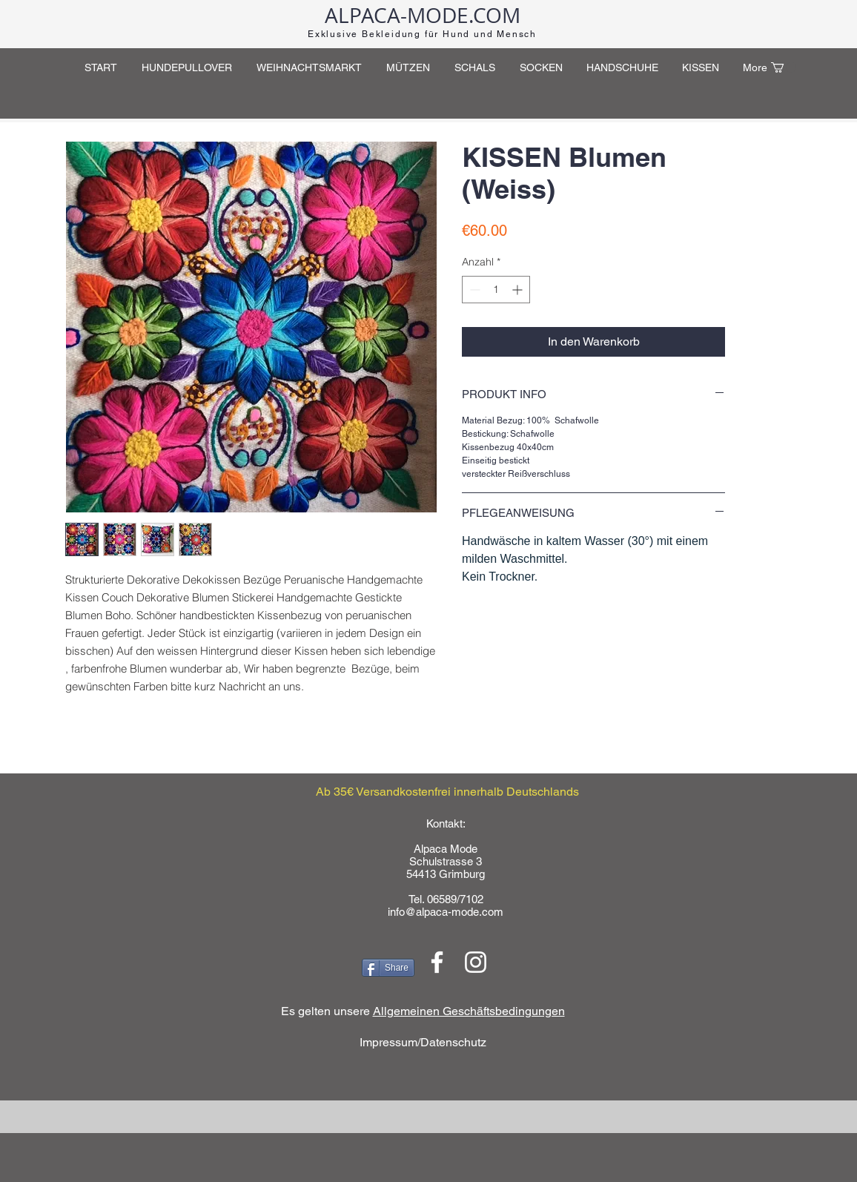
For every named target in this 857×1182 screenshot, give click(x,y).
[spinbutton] (496, 290)
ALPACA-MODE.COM (422, 15)
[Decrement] (473, 290)
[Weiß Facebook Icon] (437, 962)
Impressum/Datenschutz (423, 1042)
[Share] (388, 968)
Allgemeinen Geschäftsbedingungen (469, 1011)
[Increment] (518, 290)
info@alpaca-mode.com (445, 911)
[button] (783, 67)
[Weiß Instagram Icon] (475, 962)
